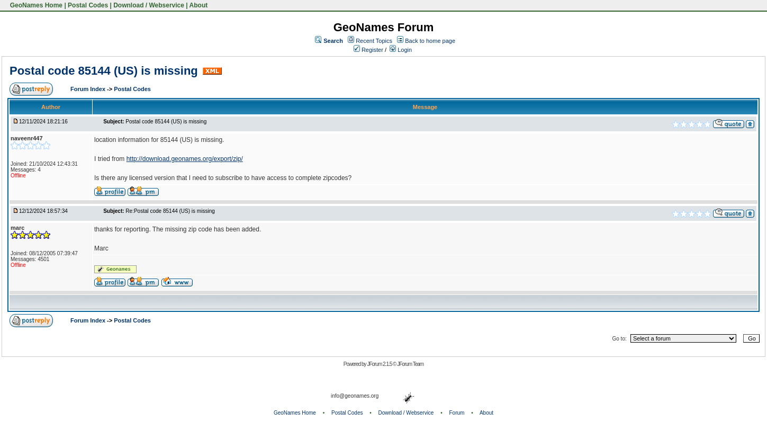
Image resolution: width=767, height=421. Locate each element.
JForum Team (410, 364)
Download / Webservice (148, 5)
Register (368, 50)
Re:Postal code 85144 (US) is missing (169, 211)
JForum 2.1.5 (380, 364)
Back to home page (430, 41)
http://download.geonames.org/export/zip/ (185, 159)
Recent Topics (374, 41)
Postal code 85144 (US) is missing (104, 70)
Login (401, 50)
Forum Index (88, 89)
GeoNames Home (35, 5)
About (199, 5)
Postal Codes (88, 5)
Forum (457, 413)
